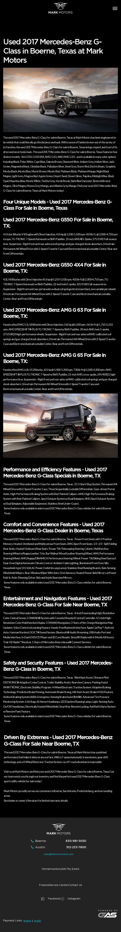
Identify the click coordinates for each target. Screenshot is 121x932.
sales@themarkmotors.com (59, 853)
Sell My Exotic (70, 868)
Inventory (55, 868)
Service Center (58, 885)
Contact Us (75, 885)
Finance (44, 885)
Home (45, 868)
